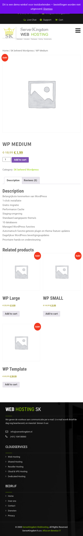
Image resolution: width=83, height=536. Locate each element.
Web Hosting (14, 457)
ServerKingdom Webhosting (35, 527)
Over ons (12, 501)
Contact (11, 506)
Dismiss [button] (48, 8)
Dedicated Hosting (16, 476)
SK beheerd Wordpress (22, 50)
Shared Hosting (15, 461)
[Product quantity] (6, 159)
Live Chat (30, 19)
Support (45, 19)
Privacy (11, 515)
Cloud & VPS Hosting (17, 471)
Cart (59, 19)
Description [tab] (13, 180)
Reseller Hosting (15, 466)
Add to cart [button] (11, 313)
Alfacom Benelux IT (51, 530)
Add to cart (20, 159)
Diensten (12, 510)
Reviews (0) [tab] (30, 180)
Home (5, 50)
